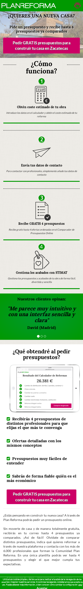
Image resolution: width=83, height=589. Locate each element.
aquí (80, 584)
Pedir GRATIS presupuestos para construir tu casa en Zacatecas (41, 45)
